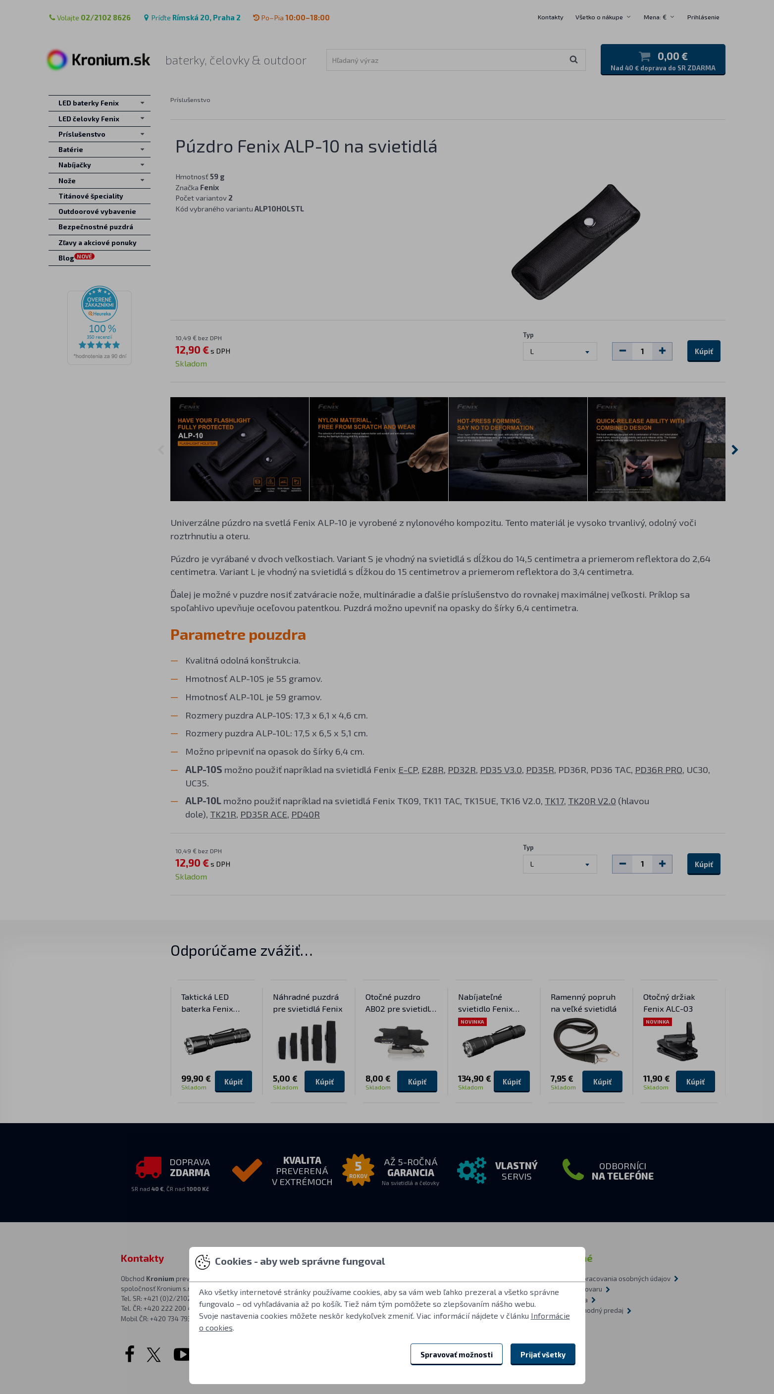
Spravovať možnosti (456, 1354)
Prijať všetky (543, 1354)
